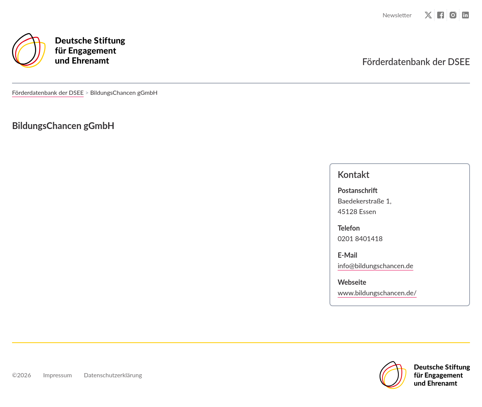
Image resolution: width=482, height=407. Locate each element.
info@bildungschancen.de (375, 265)
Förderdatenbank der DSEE (48, 92)
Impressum (57, 374)
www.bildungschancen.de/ (377, 293)
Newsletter (397, 14)
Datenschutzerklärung (113, 374)
